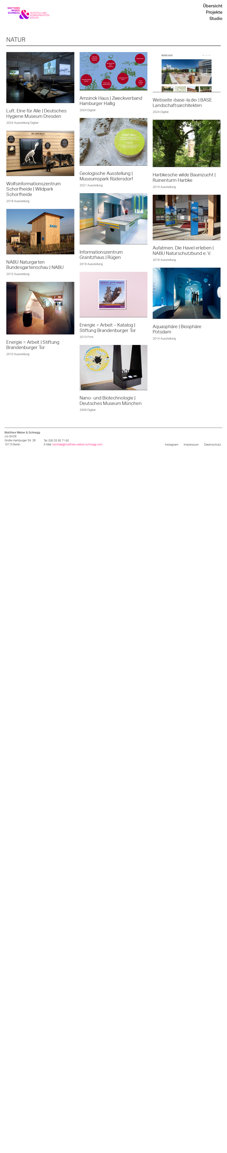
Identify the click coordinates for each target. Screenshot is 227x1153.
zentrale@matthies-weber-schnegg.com (77, 444)
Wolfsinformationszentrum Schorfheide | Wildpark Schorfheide (33, 189)
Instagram (171, 444)
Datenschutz (212, 444)
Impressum (191, 444)
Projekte (214, 12)
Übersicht (212, 6)
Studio (215, 19)
